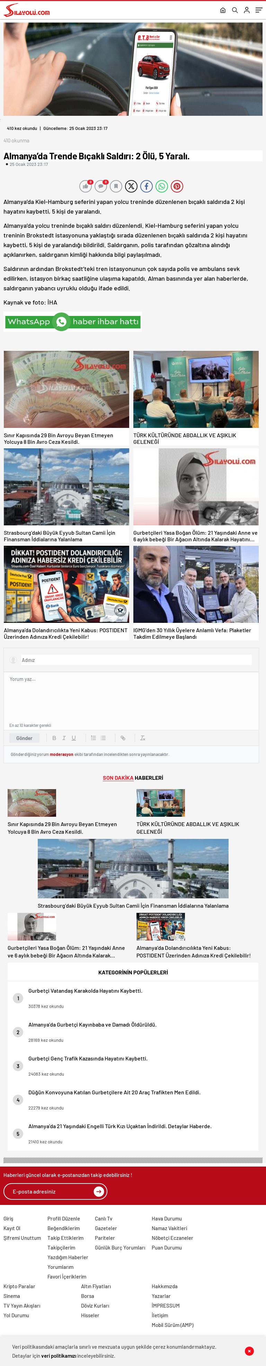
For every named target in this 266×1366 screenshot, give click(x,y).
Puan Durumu (167, 1247)
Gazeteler (106, 1228)
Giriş (8, 1218)
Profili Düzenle (63, 1218)
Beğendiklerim (63, 1228)
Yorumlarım (60, 1267)
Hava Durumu (167, 1218)
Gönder (24, 738)
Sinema (11, 1296)
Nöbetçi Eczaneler (172, 1238)
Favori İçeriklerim (66, 1276)
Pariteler (105, 1238)
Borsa (87, 1296)
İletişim (160, 1315)
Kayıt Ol (11, 1228)
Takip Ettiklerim (65, 1238)
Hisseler (90, 1315)
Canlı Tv (103, 1218)
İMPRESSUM (166, 1305)
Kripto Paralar (19, 1286)
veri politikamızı (58, 1356)
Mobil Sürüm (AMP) (172, 1325)
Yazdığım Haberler (67, 1257)
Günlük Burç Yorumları (120, 1247)
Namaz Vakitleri (169, 1228)
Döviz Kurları (95, 1305)
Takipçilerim (61, 1247)
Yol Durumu (16, 1315)
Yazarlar (161, 1296)
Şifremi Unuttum (22, 1238)
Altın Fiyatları (96, 1286)
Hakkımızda (165, 1286)
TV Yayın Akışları (21, 1305)
